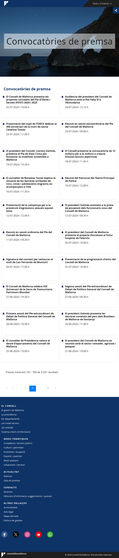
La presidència (9, 414)
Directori (8, 491)
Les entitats (7, 427)
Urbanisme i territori (14, 464)
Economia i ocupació (14, 451)
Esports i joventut (13, 456)
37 (26, 388)
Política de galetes (13, 520)
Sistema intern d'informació (15, 431)
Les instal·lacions (10, 423)
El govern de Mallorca (12, 410)
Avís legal (8, 511)
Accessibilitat (10, 507)
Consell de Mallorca (10, 554)
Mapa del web (11, 516)
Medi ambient (11, 460)
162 (49, 388)
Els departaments (10, 418)
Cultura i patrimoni (14, 447)
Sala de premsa (12, 480)
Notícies (8, 476)
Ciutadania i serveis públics (18, 443)
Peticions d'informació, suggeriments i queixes (28, 496)
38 (33, 388)
